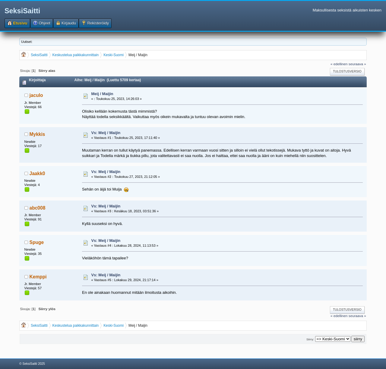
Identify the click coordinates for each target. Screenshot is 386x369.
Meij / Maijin (102, 93)
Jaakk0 (37, 173)
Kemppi (38, 276)
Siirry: (310, 339)
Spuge (37, 242)
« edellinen (339, 64)
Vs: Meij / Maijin (106, 132)
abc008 (38, 207)
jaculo (36, 95)
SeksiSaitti (22, 11)
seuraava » (357, 64)
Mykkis (37, 134)
